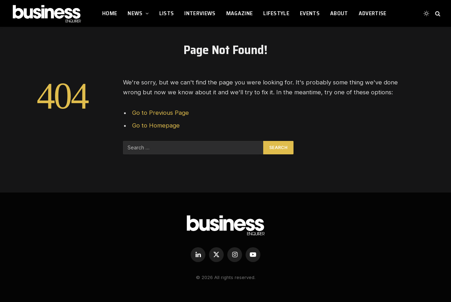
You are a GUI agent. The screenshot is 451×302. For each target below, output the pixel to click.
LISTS (166, 13)
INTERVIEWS (199, 13)
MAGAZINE (239, 13)
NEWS (135, 13)
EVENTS (310, 13)
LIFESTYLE (276, 13)
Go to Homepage (156, 125)
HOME (109, 13)
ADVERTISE (373, 13)
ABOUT (339, 13)
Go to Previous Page (160, 112)
